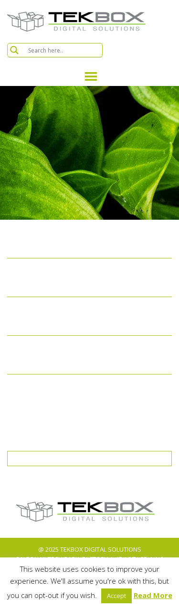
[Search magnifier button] (14, 50)
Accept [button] (116, 595)
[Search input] (64, 50)
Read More (153, 595)
